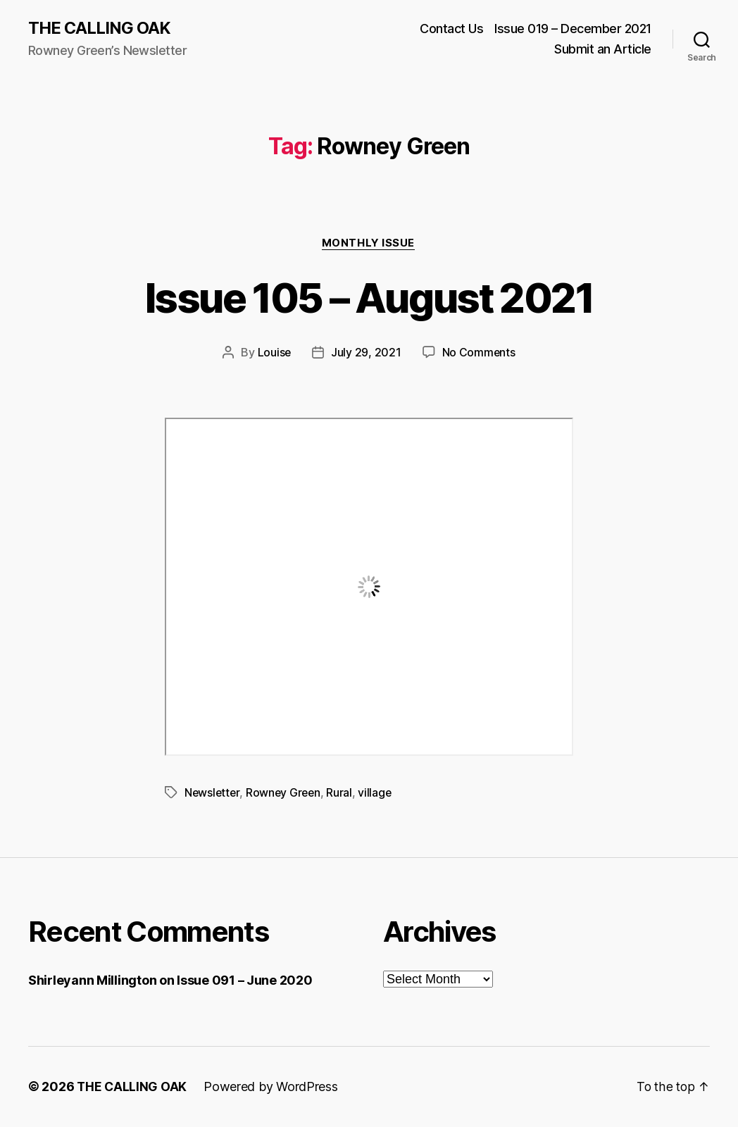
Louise (274, 354)
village (378, 793)
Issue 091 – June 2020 (244, 980)
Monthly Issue (369, 243)
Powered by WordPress (272, 1087)
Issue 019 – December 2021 (572, 28)
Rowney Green (285, 793)
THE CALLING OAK (100, 28)
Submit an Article (602, 49)
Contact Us (451, 28)
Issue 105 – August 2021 (369, 297)
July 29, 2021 (366, 354)
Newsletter (212, 793)
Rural (343, 793)
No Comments (479, 354)
